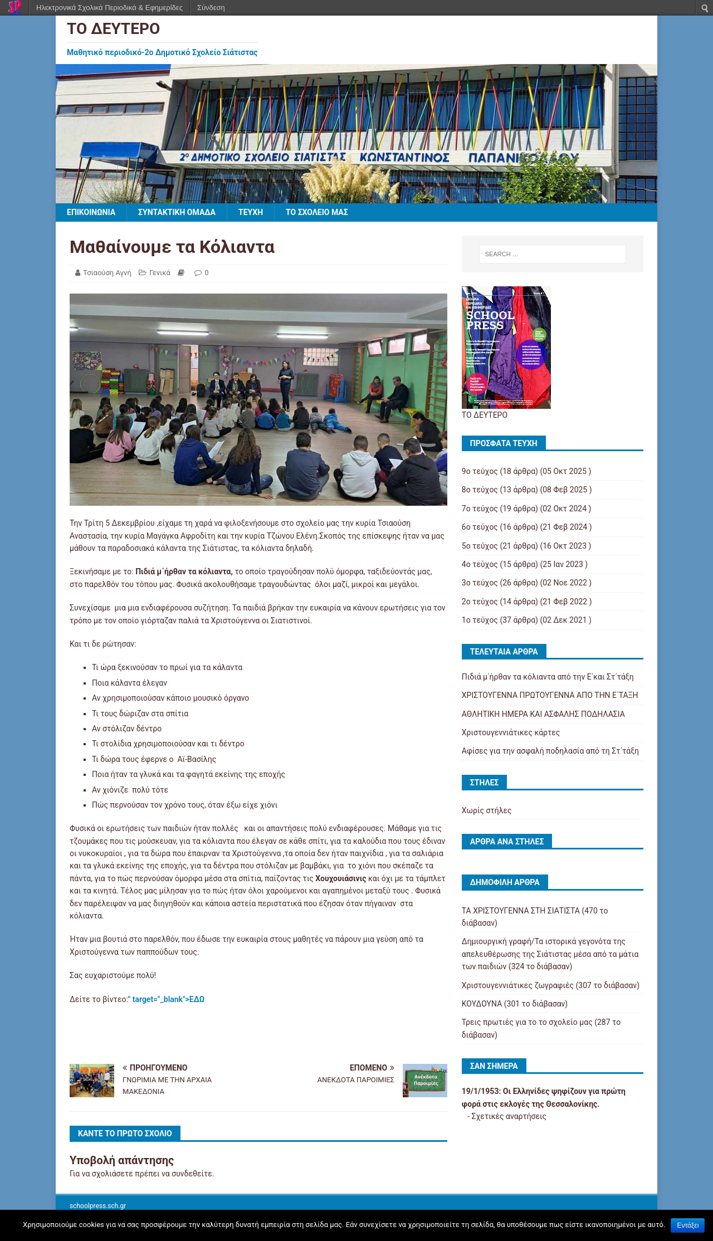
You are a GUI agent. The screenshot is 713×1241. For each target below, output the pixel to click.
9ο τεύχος (480, 471)
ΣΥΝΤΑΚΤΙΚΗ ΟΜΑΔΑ (177, 212)
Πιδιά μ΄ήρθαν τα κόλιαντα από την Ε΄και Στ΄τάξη (548, 676)
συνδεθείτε (192, 1173)
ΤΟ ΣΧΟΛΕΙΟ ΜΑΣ (317, 212)
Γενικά (159, 272)
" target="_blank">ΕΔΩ (166, 999)
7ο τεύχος (480, 508)
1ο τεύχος (480, 619)
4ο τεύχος (480, 564)
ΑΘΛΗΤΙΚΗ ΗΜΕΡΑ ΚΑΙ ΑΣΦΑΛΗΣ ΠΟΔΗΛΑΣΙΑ (543, 714)
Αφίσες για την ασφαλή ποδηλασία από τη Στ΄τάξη (550, 750)
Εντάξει (688, 1225)
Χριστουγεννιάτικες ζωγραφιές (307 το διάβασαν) (550, 985)
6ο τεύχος (480, 526)
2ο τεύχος (480, 601)
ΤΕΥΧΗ (250, 212)
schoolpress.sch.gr (98, 1206)
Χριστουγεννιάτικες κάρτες (511, 732)
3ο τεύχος (480, 582)
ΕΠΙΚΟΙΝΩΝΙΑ (91, 212)
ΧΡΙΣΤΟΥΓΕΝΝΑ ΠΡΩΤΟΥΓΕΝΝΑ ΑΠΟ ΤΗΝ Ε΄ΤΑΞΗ (550, 695)
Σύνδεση (211, 7)
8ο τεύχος (480, 489)
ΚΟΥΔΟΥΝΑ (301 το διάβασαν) (515, 1003)
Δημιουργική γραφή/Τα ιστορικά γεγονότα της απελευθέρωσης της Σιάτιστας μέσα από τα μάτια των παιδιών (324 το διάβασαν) (550, 954)
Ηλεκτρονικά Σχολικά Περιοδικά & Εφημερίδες (109, 7)
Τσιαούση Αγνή (107, 272)
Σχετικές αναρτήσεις (509, 1116)
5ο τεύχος (480, 545)
